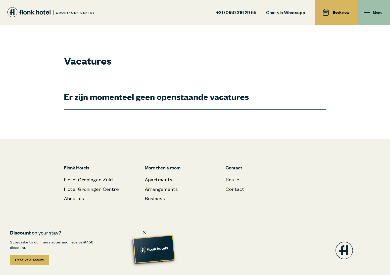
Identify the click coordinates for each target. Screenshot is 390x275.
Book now (336, 12)
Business (155, 198)
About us (74, 198)
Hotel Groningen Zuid (88, 179)
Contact (235, 189)
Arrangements (161, 189)
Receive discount (29, 259)
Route (232, 179)
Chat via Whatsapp (285, 12)
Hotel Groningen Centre (91, 189)
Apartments (158, 179)
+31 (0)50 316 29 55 (236, 12)
